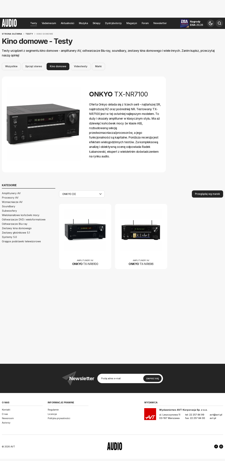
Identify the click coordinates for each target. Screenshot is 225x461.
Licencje (52, 414)
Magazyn (131, 23)
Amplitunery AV (11, 193)
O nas (5, 414)
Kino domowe (58, 66)
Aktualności (67, 23)
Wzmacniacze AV (12, 202)
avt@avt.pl (216, 414)
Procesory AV (10, 197)
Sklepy (96, 23)
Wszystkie (11, 66)
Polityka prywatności (59, 418)
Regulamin (53, 409)
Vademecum (49, 23)
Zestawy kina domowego (17, 228)
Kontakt (6, 409)
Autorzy (6, 422)
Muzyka (83, 23)
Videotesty (80, 66)
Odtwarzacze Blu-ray (14, 223)
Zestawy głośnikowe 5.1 (16, 232)
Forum (145, 23)
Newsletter (160, 23)
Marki (98, 66)
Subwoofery (9, 210)
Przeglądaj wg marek (207, 193)
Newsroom (8, 418)
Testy (33, 23)
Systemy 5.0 (9, 237)
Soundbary (8, 206)
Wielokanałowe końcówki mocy (20, 215)
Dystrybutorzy (113, 23)
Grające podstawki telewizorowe (21, 241)
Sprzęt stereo (33, 66)
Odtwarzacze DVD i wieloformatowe (23, 219)
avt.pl (213, 418)
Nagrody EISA (196, 23)
